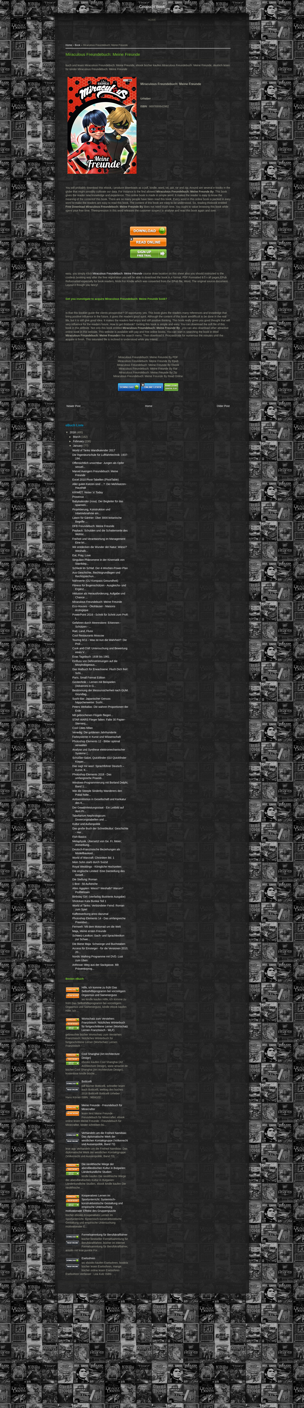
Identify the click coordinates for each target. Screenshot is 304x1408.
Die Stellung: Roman (87, 913)
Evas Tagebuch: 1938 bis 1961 (93, 675)
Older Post (220, 410)
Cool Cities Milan (85, 747)
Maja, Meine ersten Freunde (92, 973)
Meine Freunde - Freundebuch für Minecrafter (94, 1173)
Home (152, 19)
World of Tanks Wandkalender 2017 (96, 454)
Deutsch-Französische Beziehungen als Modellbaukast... (88, 880)
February (81, 445)
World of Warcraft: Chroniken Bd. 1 (96, 888)
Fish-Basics (82, 863)
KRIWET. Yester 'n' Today (90, 500)
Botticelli (89, 1142)
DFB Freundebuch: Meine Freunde (96, 533)
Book (80, 45)
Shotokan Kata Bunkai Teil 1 (92, 939)
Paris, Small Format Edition (91, 696)
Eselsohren (91, 1357)
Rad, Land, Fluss (85, 650)
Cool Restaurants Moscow (91, 654)
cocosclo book (152, 6)
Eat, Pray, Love (84, 563)
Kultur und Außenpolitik (89, 850)
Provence (80, 504)
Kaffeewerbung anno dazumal (93, 952)
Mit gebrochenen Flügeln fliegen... (95, 734)
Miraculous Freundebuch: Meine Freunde (105, 55)
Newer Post (76, 410)
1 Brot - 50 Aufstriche (87, 918)
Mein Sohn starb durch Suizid (93, 892)
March (80, 440)
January (81, 449)
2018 (76, 436)
